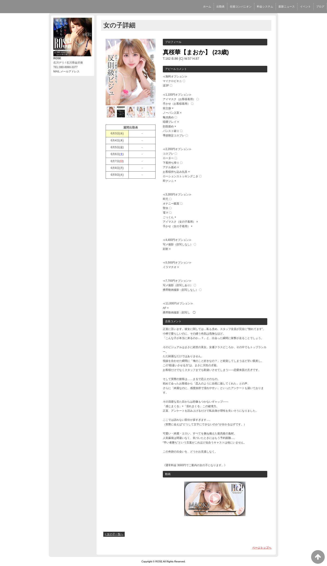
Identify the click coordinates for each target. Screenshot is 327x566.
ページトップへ (261, 547)
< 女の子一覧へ (114, 534)
